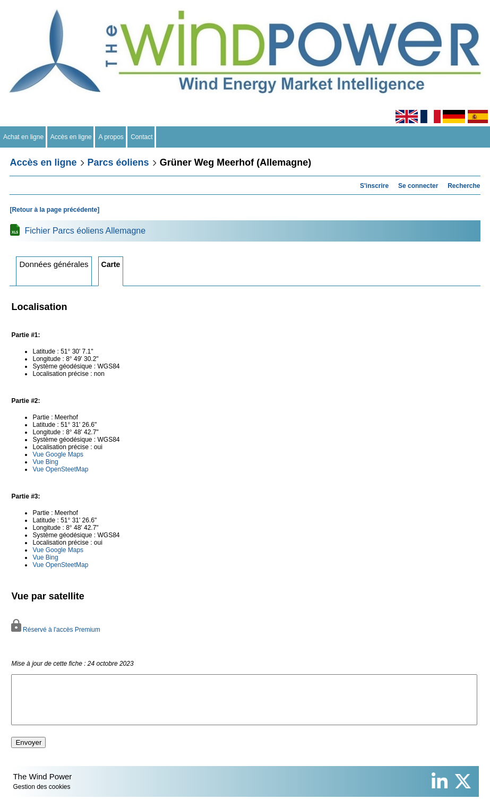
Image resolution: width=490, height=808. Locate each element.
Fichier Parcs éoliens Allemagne (84, 230)
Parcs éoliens (118, 162)
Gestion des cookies (41, 796)
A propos (111, 137)
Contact (142, 137)
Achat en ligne (23, 137)
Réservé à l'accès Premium (55, 629)
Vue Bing (45, 462)
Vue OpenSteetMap (60, 469)
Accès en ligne (71, 137)
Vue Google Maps (57, 454)
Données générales (53, 264)
